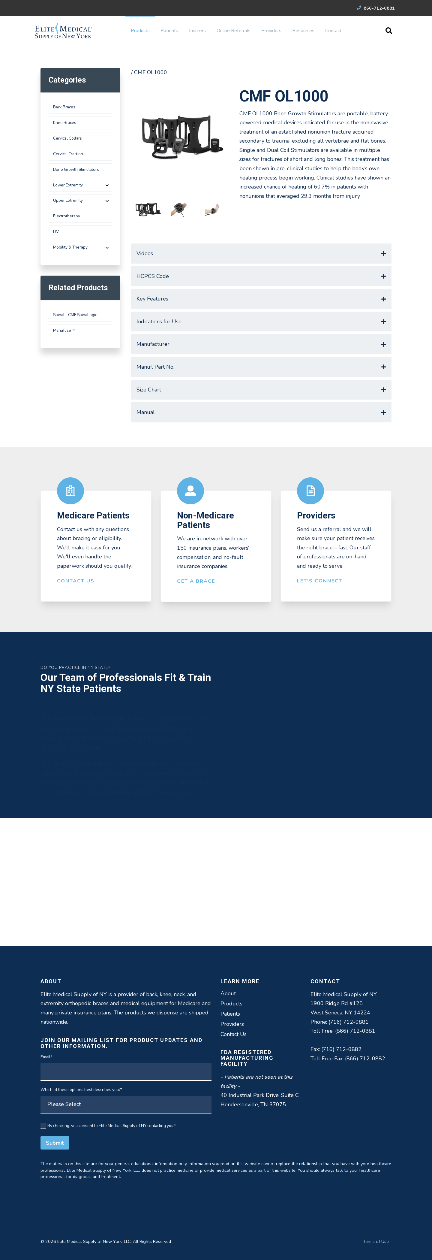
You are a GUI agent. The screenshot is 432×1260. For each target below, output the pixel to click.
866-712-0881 (376, 8)
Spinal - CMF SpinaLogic (75, 315)
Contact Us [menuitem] (233, 1034)
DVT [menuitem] (57, 231)
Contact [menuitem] (333, 30)
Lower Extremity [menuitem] (68, 185)
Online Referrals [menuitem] (233, 30)
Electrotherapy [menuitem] (66, 216)
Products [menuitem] (140, 30)
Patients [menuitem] (169, 30)
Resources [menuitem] (303, 30)
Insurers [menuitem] (197, 30)
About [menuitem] (228, 993)
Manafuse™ (64, 330)
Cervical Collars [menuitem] (67, 138)
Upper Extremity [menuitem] (68, 200)
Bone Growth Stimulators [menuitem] (76, 169)
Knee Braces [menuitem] (64, 122)
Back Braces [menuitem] (64, 107)
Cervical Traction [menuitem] (68, 154)
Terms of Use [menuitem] (376, 1241)
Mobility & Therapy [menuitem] (70, 247)
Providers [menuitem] (271, 30)
